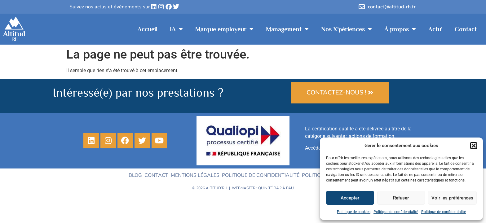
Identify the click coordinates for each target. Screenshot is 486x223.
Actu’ (435, 29)
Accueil (147, 29)
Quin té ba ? (269, 188)
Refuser (401, 198)
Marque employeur (224, 29)
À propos (400, 29)
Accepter (350, 198)
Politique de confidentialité (395, 212)
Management (287, 29)
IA (176, 29)
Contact (466, 29)
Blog (135, 175)
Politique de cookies (353, 212)
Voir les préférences (452, 198)
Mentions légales (195, 175)
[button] (474, 145)
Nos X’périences (346, 29)
